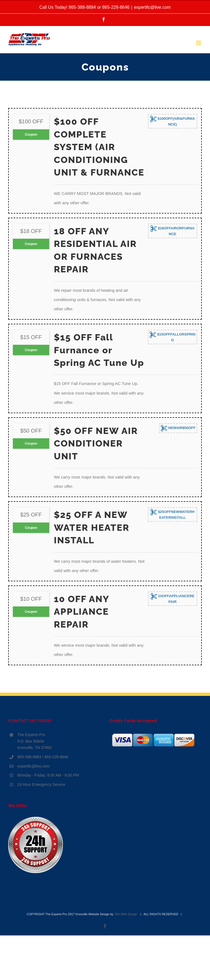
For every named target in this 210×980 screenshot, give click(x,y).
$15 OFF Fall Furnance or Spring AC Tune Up (99, 350)
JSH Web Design (126, 914)
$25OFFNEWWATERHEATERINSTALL (172, 514)
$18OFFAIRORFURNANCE (172, 230)
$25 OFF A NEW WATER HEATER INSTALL (91, 527)
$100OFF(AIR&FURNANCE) (172, 121)
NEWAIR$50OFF (178, 428)
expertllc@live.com (152, 7)
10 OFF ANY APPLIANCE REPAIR (81, 612)
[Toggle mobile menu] (199, 43)
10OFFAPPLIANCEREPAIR (173, 598)
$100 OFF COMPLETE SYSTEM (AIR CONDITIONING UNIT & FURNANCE (99, 147)
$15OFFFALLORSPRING (172, 336)
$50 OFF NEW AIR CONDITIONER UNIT (96, 443)
